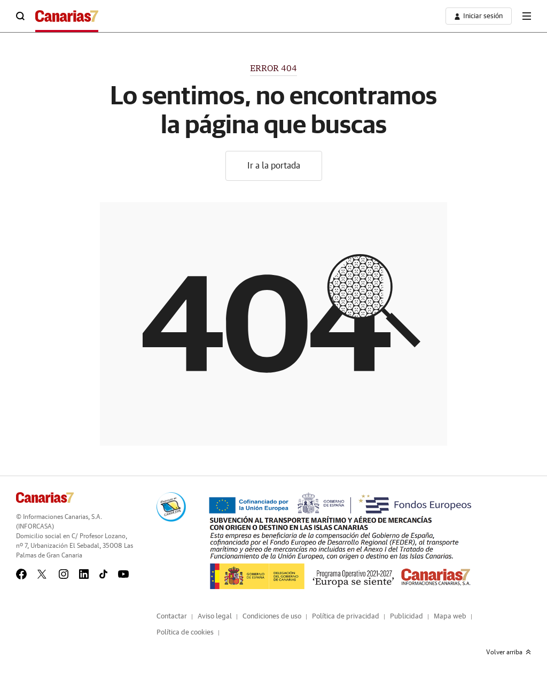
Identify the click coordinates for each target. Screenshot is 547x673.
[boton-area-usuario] (479, 16)
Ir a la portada (273, 166)
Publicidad (406, 616)
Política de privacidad (345, 616)
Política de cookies (185, 632)
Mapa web (450, 616)
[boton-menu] (526, 16)
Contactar (172, 616)
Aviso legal (215, 616)
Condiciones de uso (272, 616)
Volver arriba (508, 652)
